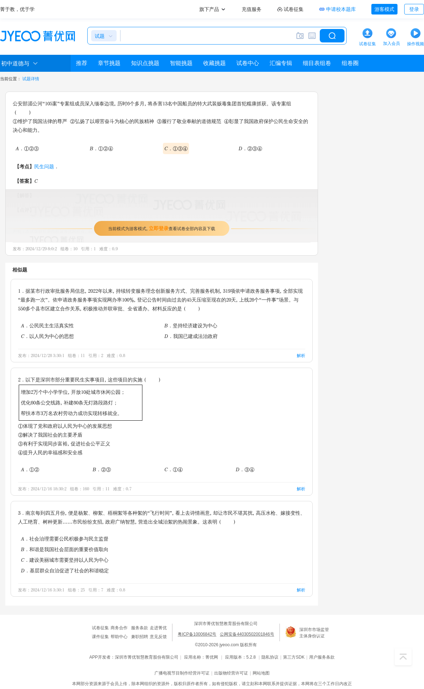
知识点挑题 (145, 63)
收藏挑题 (214, 63)
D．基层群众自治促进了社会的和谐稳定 (65, 570)
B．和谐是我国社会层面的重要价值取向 (64, 549)
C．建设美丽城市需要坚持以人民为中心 (64, 560)
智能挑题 (181, 63)
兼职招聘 (139, 636)
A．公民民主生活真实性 (47, 325)
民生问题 (44, 166)
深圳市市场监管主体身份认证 (314, 632)
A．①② (30, 469)
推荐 (81, 63)
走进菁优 (158, 627)
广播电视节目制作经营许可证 (182, 673)
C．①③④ (176, 148)
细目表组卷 (317, 63)
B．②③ (102, 469)
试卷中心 (247, 63)
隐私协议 (269, 657)
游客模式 (384, 9)
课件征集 (100, 636)
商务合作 (119, 627)
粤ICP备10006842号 (197, 634)
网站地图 (261, 673)
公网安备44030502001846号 (247, 634)
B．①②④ (101, 148)
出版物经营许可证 (231, 673)
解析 (301, 355)
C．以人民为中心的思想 (47, 336)
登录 (414, 9)
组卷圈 (350, 63)
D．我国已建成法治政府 (191, 336)
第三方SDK (294, 657)
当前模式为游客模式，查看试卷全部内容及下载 (161, 228)
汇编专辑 (281, 63)
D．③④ (245, 469)
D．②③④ (250, 148)
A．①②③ (27, 148)
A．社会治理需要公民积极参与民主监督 (64, 539)
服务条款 (139, 627)
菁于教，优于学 (17, 9)
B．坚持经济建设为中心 (190, 325)
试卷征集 (100, 627)
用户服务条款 (322, 657)
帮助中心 (119, 636)
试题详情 (30, 78)
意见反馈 (158, 636)
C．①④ (173, 469)
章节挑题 (109, 63)
